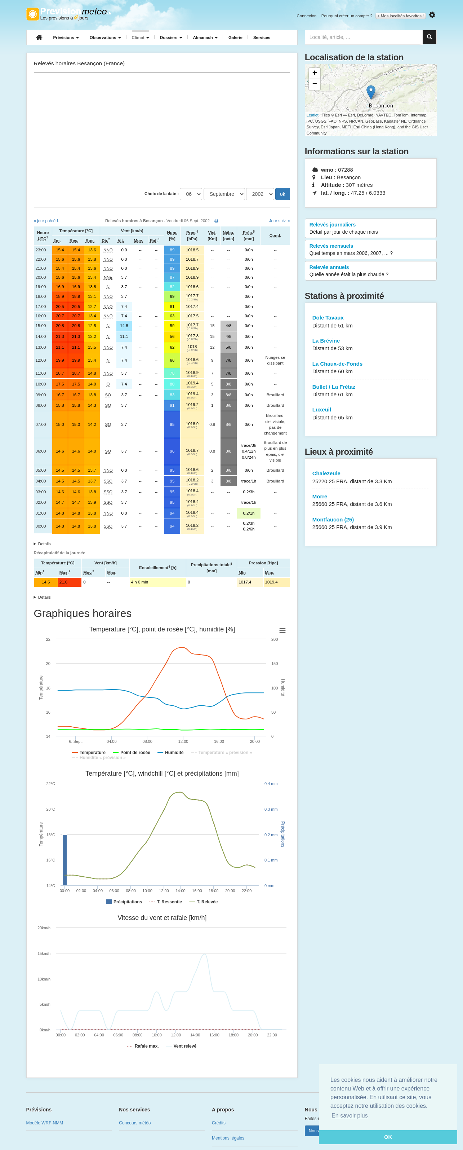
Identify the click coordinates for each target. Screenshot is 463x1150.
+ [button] (314, 73)
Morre (370, 500)
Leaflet (313, 115)
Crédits (219, 1122)
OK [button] (388, 1137)
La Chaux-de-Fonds (370, 368)
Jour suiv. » (279, 221)
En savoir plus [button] (349, 1115)
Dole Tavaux (370, 321)
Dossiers (171, 37)
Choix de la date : (161, 193)
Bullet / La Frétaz (370, 391)
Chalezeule (370, 477)
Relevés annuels (371, 271)
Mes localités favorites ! (401, 16)
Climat (140, 37)
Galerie (235, 37)
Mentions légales (228, 1138)
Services (261, 37)
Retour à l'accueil (68, 14)
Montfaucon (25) (370, 523)
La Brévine (370, 345)
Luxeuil (370, 413)
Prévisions (66, 37)
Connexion (306, 16)
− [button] (314, 84)
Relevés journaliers (371, 228)
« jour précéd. (46, 221)
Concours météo (135, 1122)
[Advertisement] (162, 130)
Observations (105, 37)
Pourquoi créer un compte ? (347, 16)
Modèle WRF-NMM (44, 1122)
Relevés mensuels (371, 250)
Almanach (205, 37)
